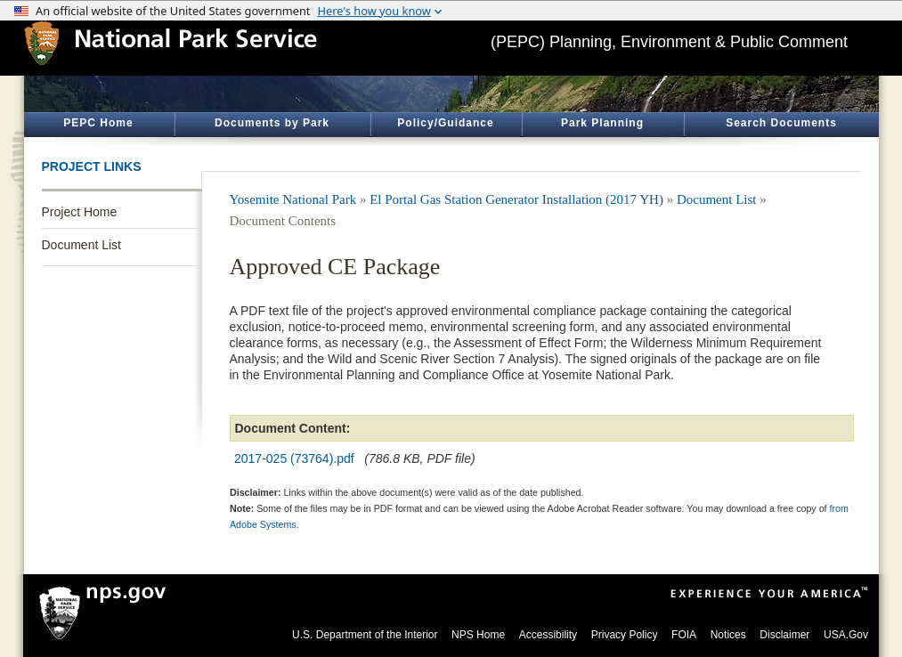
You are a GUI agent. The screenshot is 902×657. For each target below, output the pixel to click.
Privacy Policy (624, 635)
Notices (728, 635)
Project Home (80, 212)
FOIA (683, 635)
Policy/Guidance (445, 123)
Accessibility (548, 635)
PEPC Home (98, 123)
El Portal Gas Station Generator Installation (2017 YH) (516, 199)
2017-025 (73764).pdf (294, 458)
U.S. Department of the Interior (364, 635)
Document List (81, 245)
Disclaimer (784, 635)
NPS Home (478, 635)
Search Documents (781, 123)
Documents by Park (272, 123)
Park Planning (602, 123)
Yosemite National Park (293, 199)
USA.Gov (846, 635)
